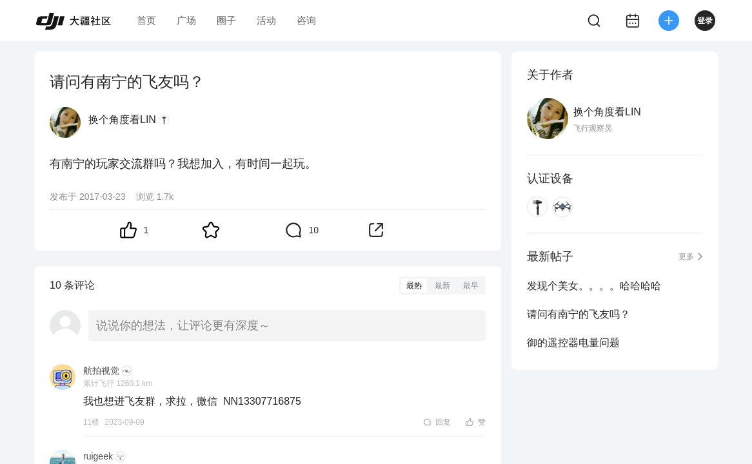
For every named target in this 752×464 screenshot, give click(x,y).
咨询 (306, 20)
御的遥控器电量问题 (573, 342)
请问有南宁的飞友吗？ (578, 314)
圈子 (226, 20)
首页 (146, 20)
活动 (266, 20)
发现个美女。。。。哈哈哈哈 (594, 285)
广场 (186, 20)
